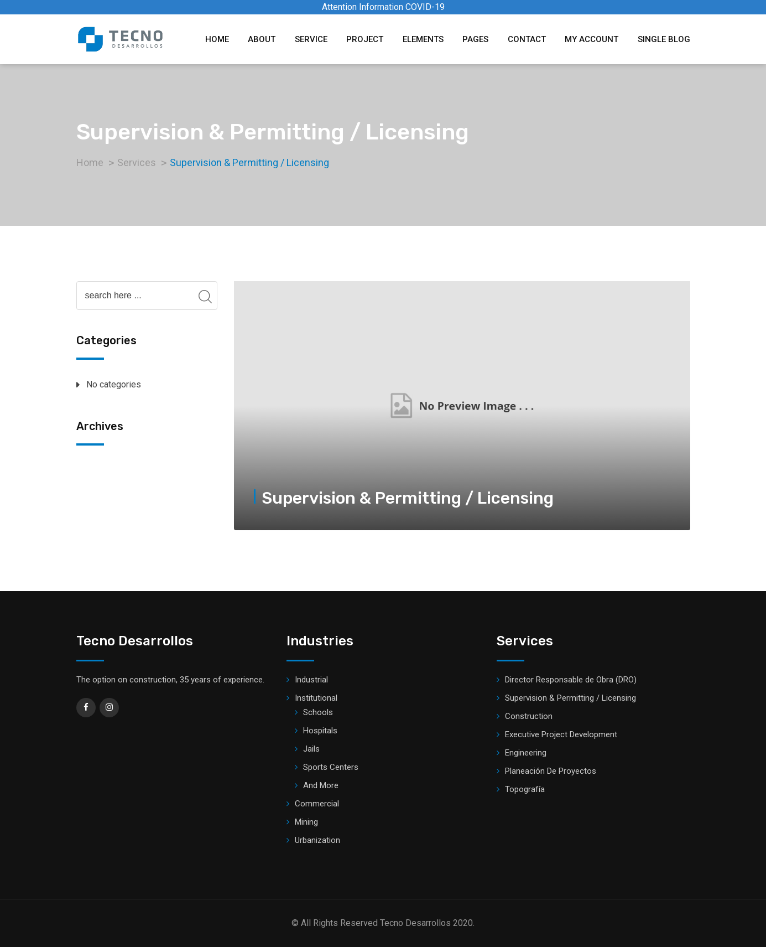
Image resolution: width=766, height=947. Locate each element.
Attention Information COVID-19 (383, 7)
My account (591, 39)
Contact (527, 39)
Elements (423, 39)
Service (311, 39)
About (261, 39)
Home (217, 39)
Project (364, 39)
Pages (475, 39)
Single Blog (664, 39)
